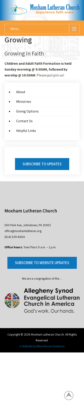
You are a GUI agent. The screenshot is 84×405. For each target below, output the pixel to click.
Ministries (23, 101)
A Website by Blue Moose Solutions (42, 346)
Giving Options (27, 111)
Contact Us (24, 121)
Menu (14, 28)
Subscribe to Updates (42, 163)
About (20, 92)
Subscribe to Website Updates (42, 262)
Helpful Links (26, 130)
